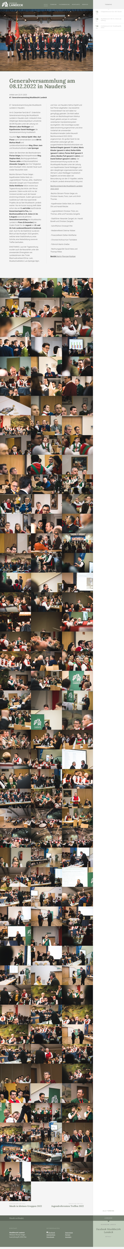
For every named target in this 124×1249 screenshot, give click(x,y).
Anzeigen (68, 1239)
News (46, 4)
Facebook (51, 1235)
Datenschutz (51, 1237)
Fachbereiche (64, 4)
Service (85, 4)
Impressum (69, 1235)
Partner (67, 1237)
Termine (53, 4)
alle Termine (108, 1213)
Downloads (50, 1239)
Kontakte (76, 4)
